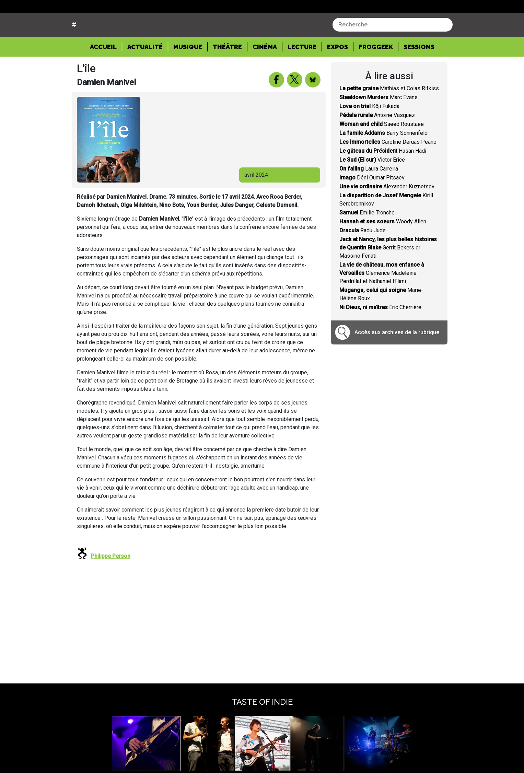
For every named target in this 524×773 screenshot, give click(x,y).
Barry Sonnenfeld (383, 159)
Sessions (419, 72)
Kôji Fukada (369, 132)
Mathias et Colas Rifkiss (389, 114)
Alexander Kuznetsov (386, 212)
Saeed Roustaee (381, 150)
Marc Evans (378, 123)
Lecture (302, 72)
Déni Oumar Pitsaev (372, 203)
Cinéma (265, 72)
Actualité (145, 72)
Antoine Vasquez (377, 141)
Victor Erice (372, 186)
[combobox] (392, 50)
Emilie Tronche (367, 238)
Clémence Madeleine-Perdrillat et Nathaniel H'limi (381, 299)
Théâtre (227, 72)
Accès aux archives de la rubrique (396, 358)
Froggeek (376, 72)
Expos (337, 72)
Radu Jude (362, 256)
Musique (187, 72)
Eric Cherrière (380, 333)
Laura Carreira (368, 194)
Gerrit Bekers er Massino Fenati (388, 273)
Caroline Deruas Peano (387, 168)
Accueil (106, 72)
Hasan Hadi (382, 177)
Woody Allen (382, 247)
